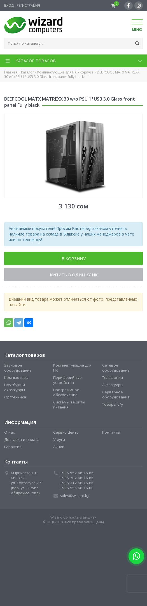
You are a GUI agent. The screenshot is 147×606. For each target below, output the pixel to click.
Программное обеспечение (66, 392)
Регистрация (28, 5)
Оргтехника (15, 397)
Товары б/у (112, 404)
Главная (11, 72)
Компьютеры (16, 377)
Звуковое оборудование (18, 368)
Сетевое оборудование (116, 368)
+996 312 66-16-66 (77, 482)
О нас (9, 432)
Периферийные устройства (67, 380)
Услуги (59, 439)
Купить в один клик (73, 274)
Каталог (27, 72)
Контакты (111, 432)
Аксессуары (112, 384)
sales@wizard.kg (74, 495)
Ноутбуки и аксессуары (14, 387)
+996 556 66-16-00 (77, 487)
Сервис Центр (66, 432)
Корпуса (87, 72)
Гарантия (13, 446)
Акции (58, 446)
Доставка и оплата (21, 439)
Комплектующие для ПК (56, 72)
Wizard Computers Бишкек (73, 517)
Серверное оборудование (116, 394)
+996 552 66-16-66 (77, 472)
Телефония (112, 377)
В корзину (74, 258)
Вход (9, 5)
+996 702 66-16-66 (77, 477)
